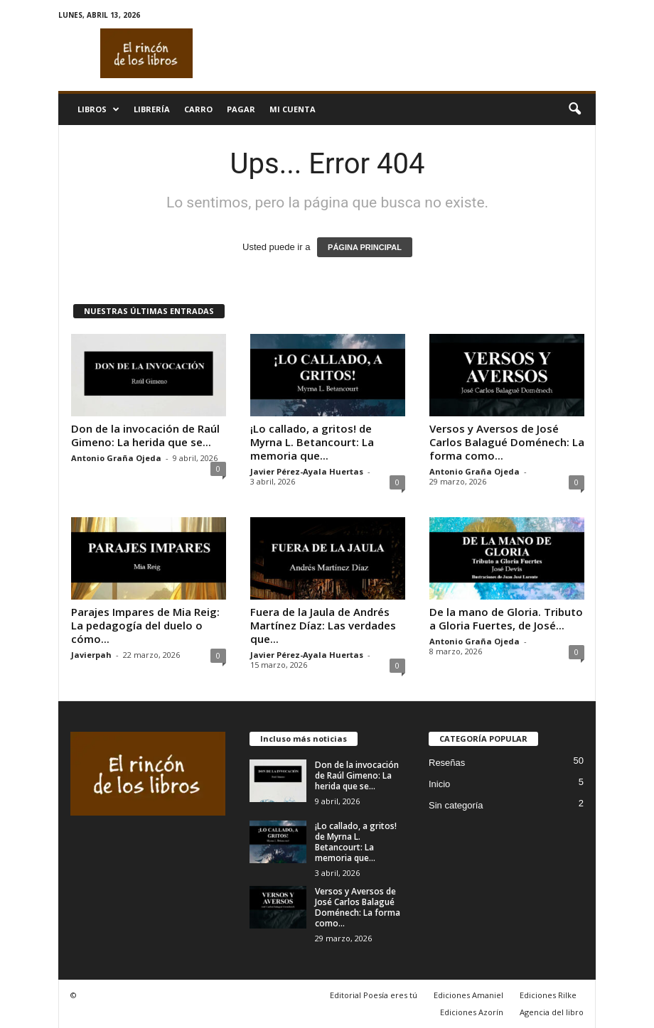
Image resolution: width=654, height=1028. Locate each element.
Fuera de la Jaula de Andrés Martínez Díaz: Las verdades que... (323, 625)
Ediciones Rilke (548, 995)
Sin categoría (456, 805)
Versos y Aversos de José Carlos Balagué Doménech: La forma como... (506, 441)
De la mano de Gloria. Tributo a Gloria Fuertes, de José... (506, 618)
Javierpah (91, 654)
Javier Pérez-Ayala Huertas (306, 471)
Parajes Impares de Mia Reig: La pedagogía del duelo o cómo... (145, 625)
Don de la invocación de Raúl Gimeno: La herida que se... (145, 435)
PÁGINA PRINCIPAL (365, 247)
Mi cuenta (292, 109)
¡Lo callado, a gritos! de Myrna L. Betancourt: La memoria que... (312, 441)
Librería (152, 109)
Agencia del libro (552, 1012)
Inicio (439, 784)
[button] (574, 109)
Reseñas (447, 762)
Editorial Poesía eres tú (373, 995)
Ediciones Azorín (471, 1012)
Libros (98, 109)
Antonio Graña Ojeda (116, 458)
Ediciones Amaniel (468, 995)
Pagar (241, 109)
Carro (198, 109)
